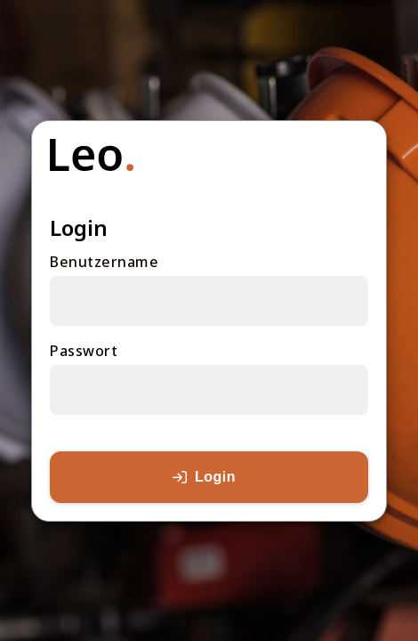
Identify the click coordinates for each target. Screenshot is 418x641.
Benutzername (104, 262)
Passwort (83, 351)
